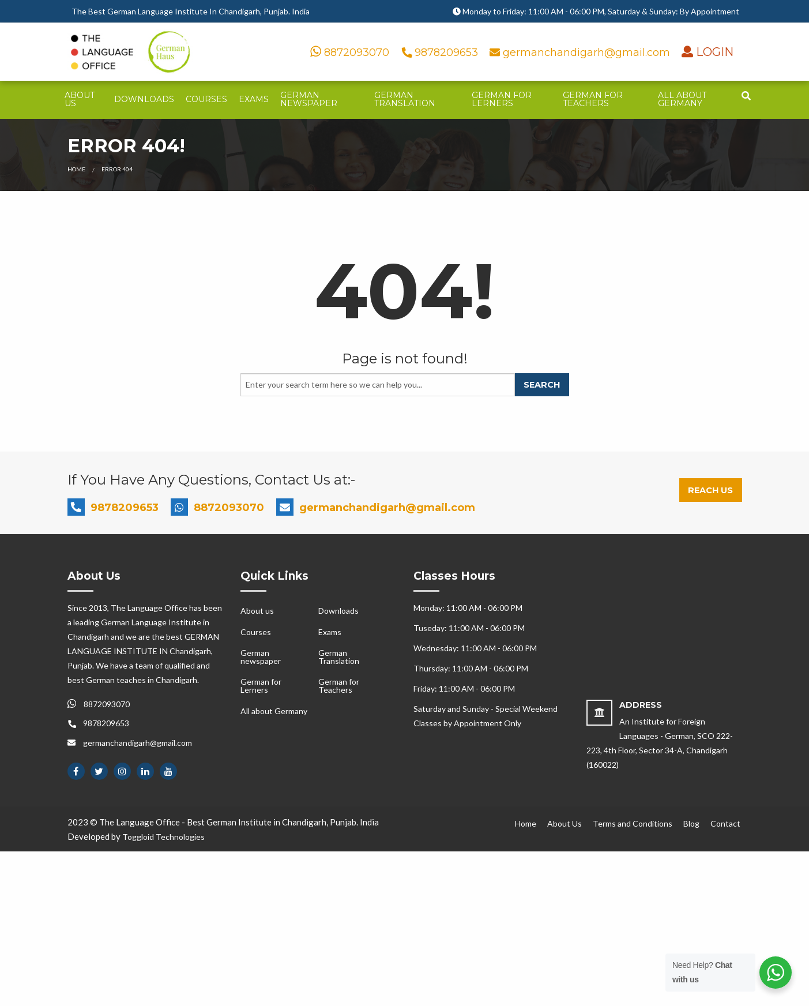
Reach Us (710, 490)
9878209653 (441, 52)
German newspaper (308, 99)
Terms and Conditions (632, 823)
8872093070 (349, 52)
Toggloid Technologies (163, 837)
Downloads (144, 99)
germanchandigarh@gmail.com (581, 52)
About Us (564, 823)
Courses (206, 99)
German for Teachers (593, 99)
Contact (725, 823)
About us (80, 99)
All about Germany (682, 99)
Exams (254, 99)
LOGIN (713, 52)
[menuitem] (84, 100)
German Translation (404, 99)
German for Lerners (502, 99)
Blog (691, 823)
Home (76, 169)
